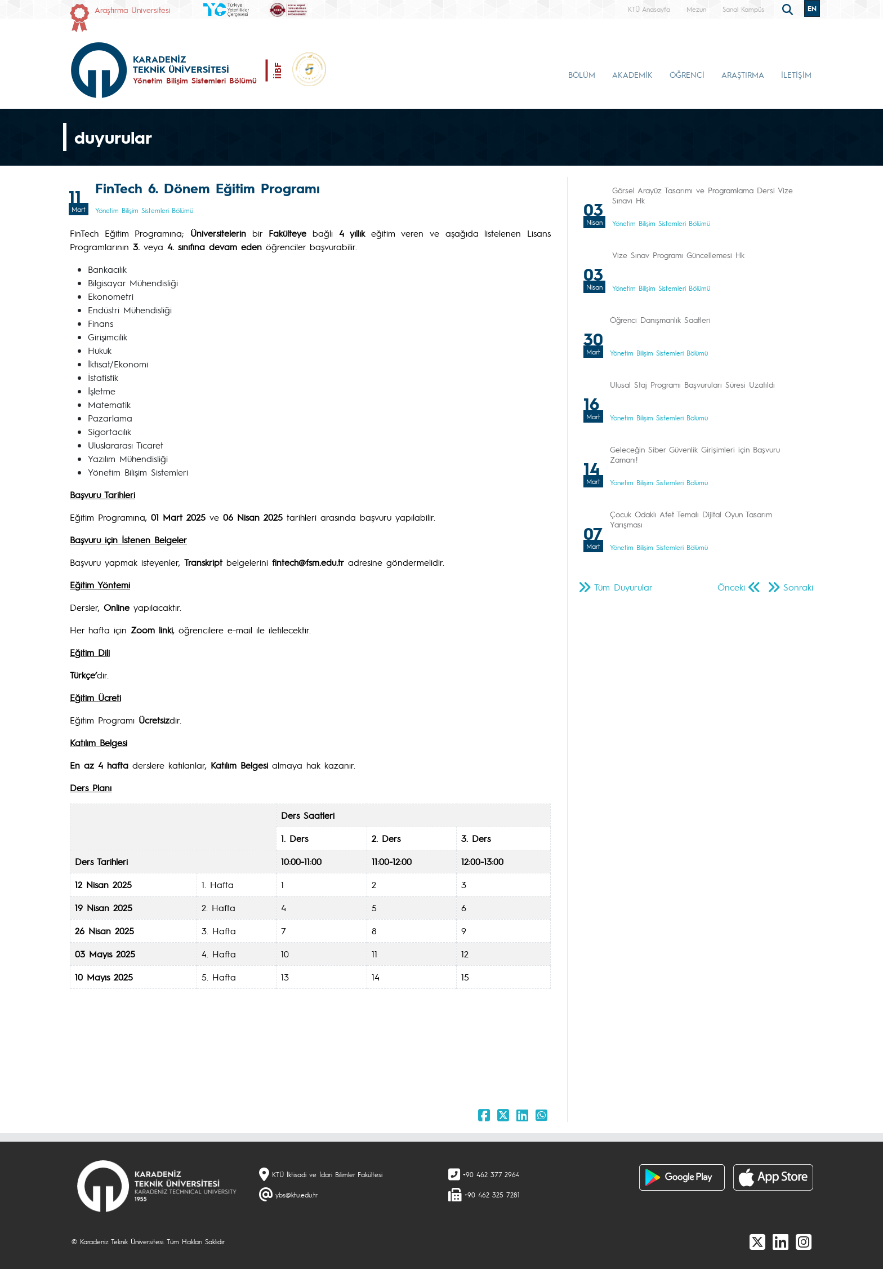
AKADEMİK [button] (632, 74)
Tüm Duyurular (623, 587)
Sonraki (798, 587)
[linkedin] (780, 1241)
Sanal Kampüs (743, 9)
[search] (789, 8)
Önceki (731, 587)
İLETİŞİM (796, 74)
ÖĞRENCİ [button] (687, 74)
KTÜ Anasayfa (649, 9)
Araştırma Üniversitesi (133, 10)
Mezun (696, 9)
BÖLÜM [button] (581, 74)
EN (812, 8)
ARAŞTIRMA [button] (742, 74)
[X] (757, 1241)
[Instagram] (803, 1241)
